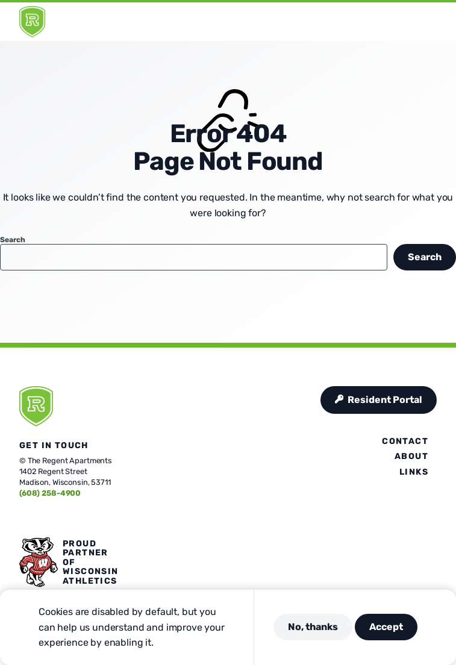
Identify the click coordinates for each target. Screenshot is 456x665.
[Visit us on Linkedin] (82, 518)
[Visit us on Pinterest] (67, 518)
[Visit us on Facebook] (24, 518)
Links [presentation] (413, 472)
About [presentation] (411, 456)
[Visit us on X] (38, 518)
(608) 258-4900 (50, 493)
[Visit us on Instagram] (53, 518)
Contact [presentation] (405, 441)
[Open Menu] (439, 21)
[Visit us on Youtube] (96, 518)
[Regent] (32, 21)
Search (12, 240)
